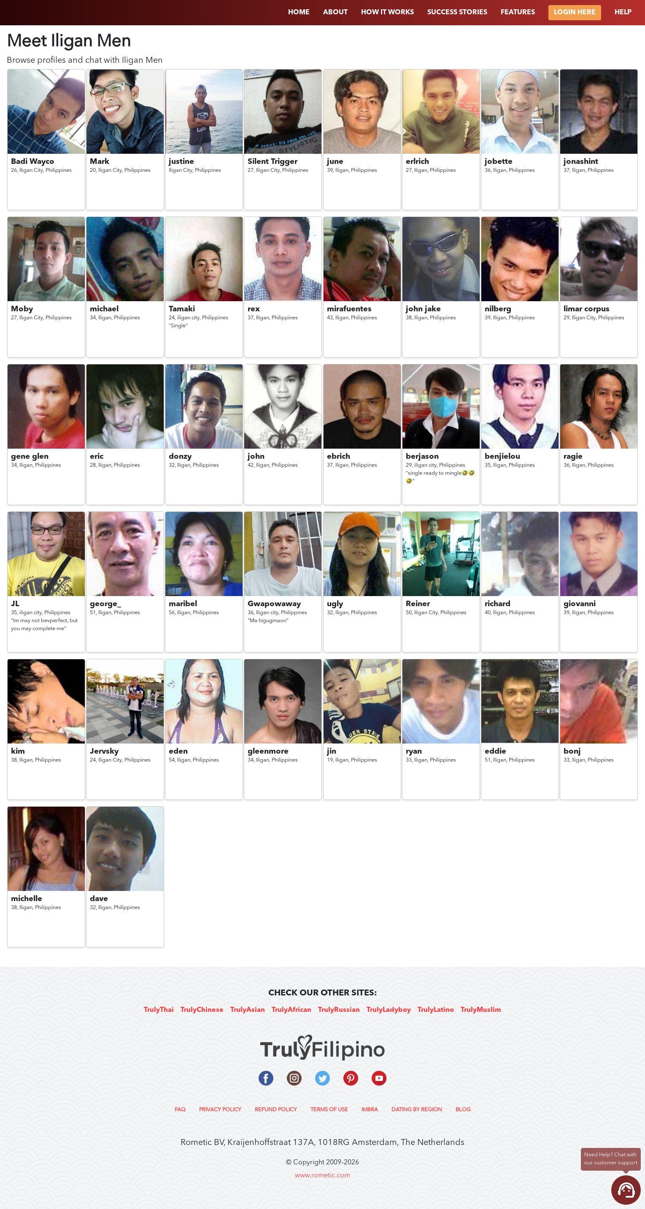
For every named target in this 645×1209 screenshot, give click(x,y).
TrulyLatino (436, 1010)
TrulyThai (159, 1010)
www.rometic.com (322, 1175)
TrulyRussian (339, 1010)
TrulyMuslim (481, 1010)
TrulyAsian (247, 1010)
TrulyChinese (202, 1010)
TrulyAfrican (291, 1010)
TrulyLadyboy (389, 1010)
